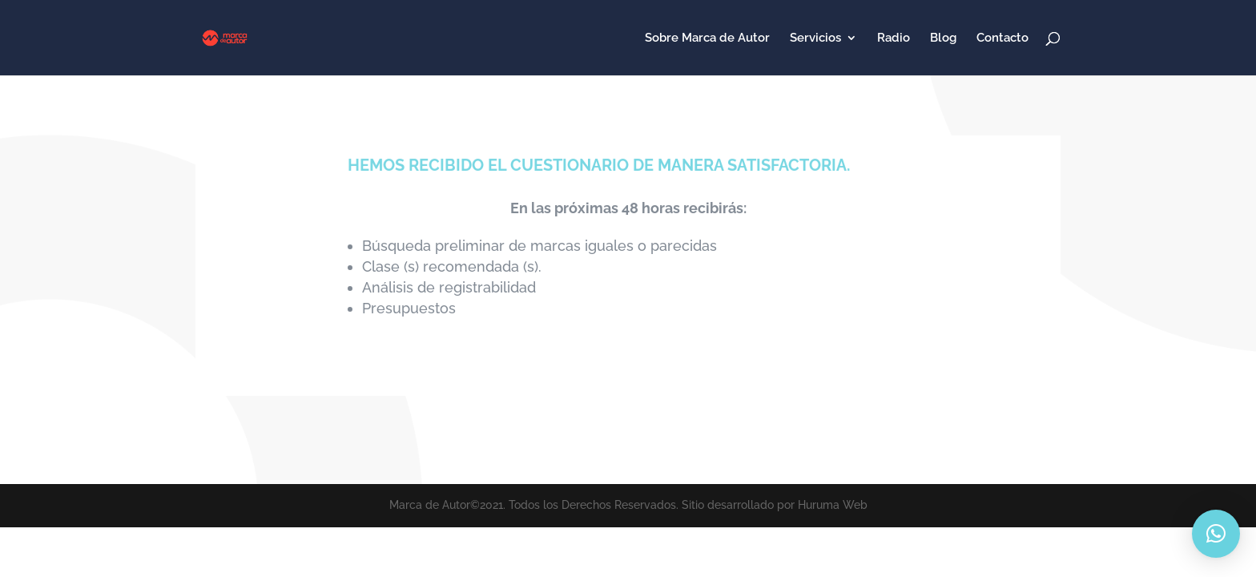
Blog (943, 38)
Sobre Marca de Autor (707, 38)
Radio (893, 38)
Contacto (1002, 38)
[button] (1216, 534)
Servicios (815, 38)
